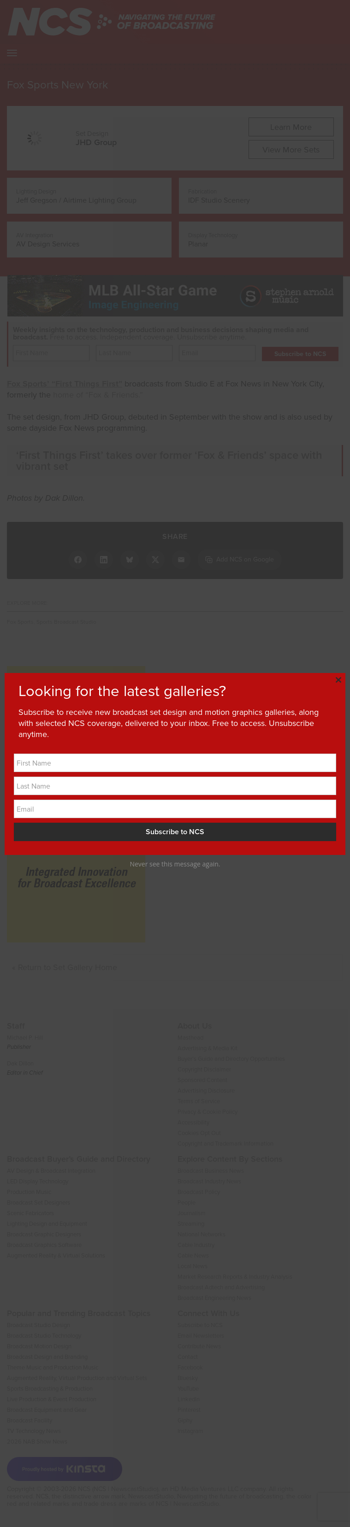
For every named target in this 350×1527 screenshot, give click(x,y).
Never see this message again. (175, 864)
